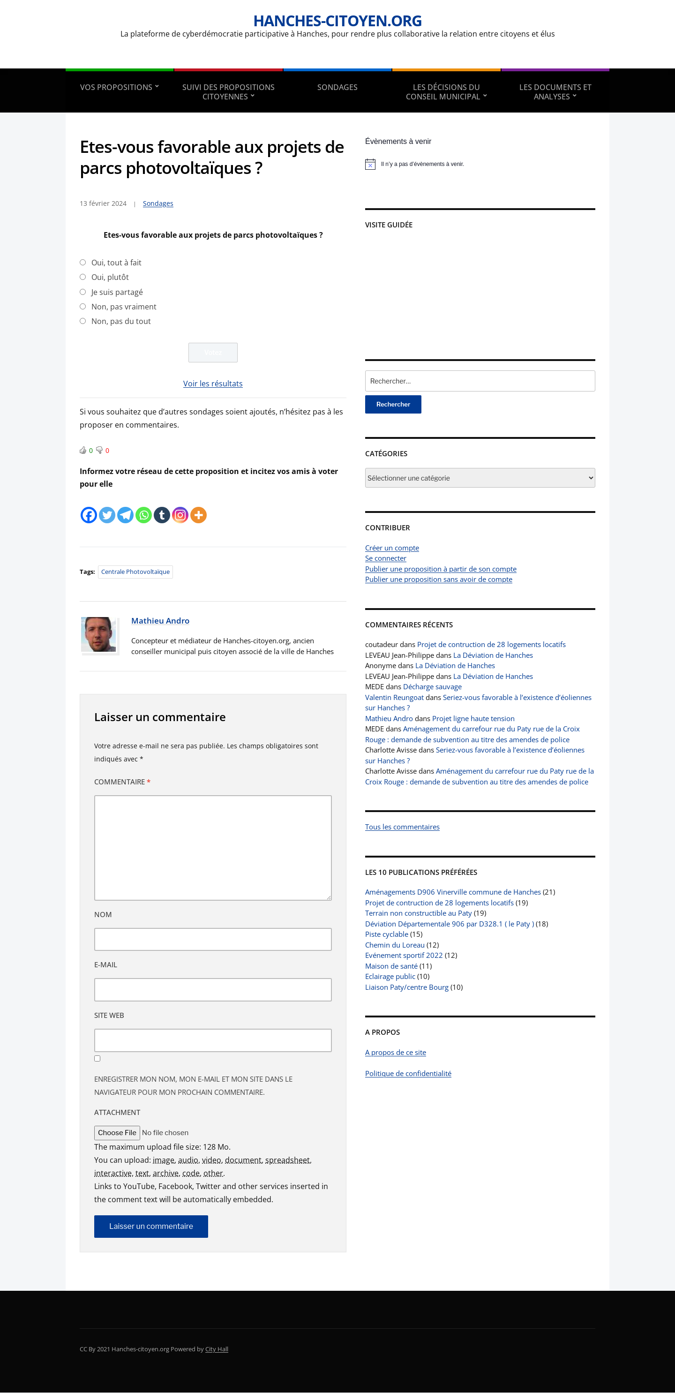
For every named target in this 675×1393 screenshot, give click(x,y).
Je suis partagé (117, 292)
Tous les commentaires (402, 826)
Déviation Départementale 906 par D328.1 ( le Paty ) (449, 923)
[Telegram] (125, 508)
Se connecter (385, 558)
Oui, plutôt (110, 277)
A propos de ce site (395, 1052)
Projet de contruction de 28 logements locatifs (491, 644)
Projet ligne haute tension (473, 718)
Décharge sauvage (432, 686)
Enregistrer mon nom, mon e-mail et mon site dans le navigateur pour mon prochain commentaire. (193, 1085)
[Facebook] (89, 508)
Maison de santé (391, 966)
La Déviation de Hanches (493, 655)
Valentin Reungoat (394, 697)
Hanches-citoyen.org (337, 20)
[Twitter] (107, 508)
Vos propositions (116, 87)
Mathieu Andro (160, 620)
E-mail (105, 965)
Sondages (337, 87)
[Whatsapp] (143, 508)
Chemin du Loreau (395, 944)
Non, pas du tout (121, 321)
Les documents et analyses (555, 92)
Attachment (117, 1112)
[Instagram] (180, 508)
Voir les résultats (213, 383)
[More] (198, 508)
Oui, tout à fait (116, 262)
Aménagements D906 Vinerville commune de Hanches (453, 891)
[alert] (480, 164)
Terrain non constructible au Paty (418, 913)
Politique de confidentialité (408, 1073)
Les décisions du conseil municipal (443, 92)
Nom (103, 914)
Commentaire (122, 782)
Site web (109, 1015)
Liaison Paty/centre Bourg (407, 987)
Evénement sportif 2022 (404, 955)
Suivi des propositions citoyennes (228, 92)
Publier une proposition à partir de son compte (441, 568)
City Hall (216, 1349)
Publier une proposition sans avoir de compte (438, 579)
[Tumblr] (162, 508)
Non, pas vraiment (124, 306)
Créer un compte (392, 547)
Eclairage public (390, 976)
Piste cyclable (386, 934)
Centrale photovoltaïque (135, 572)
